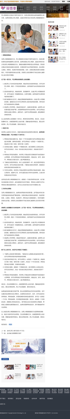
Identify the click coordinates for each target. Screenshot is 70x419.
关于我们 (2, 398)
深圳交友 (35, 389)
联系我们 (10, 398)
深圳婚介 (47, 389)
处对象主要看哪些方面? (14, 333)
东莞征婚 (16, 391)
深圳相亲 (41, 389)
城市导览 (42, 398)
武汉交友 (47, 392)
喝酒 (10, 324)
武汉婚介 (60, 392)
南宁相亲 (60, 391)
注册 (68, 1)
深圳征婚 (29, 391)
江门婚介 (29, 389)
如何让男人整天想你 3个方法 (15, 330)
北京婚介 (41, 392)
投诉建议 (50, 398)
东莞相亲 (66, 392)
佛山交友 (54, 389)
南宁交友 (66, 391)
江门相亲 (22, 389)
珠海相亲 (3, 392)
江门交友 (16, 389)
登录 (63, 1)
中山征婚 (10, 391)
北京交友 (29, 392)
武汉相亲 (54, 392)
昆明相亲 (22, 392)
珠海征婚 (3, 391)
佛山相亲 (60, 389)
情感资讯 (26, 398)
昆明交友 (47, 391)
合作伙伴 (34, 398)
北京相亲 (35, 392)
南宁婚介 (54, 391)
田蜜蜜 (42, 391)
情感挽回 (16, 392)
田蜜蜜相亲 (36, 391)
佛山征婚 (22, 391)
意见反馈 (18, 398)
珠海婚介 (10, 392)
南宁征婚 (10, 389)
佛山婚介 (66, 389)
